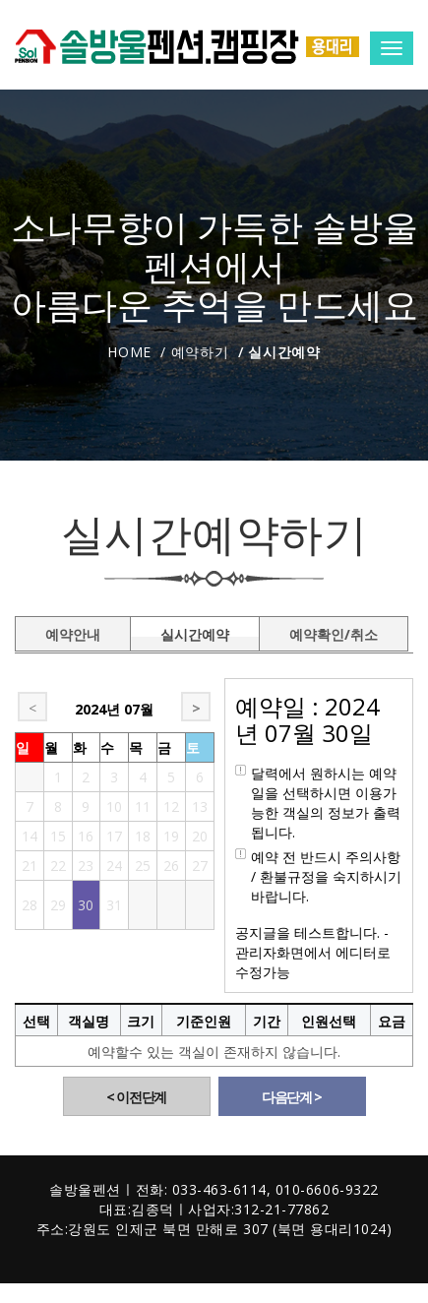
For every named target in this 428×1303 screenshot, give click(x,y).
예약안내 (72, 631)
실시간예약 (194, 631)
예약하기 (200, 351)
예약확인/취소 (333, 631)
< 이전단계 (136, 1096)
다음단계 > (292, 1096)
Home (129, 351)
